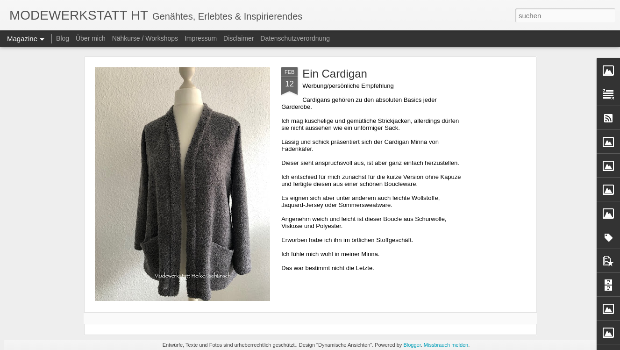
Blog (62, 38)
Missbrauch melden (446, 345)
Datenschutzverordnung (295, 38)
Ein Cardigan (334, 73)
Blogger (411, 345)
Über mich (91, 38)
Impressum (201, 38)
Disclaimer (238, 38)
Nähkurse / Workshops (145, 38)
